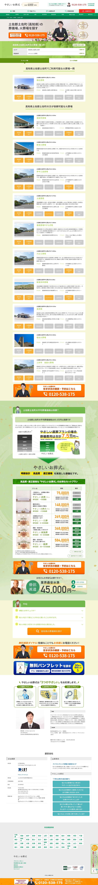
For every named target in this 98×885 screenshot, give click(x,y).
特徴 (13, 11)
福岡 (33, 847)
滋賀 (15, 843)
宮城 (33, 836)
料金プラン (33, 11)
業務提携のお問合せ (18, 867)
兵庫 (33, 843)
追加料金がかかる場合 (76, 556)
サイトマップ (16, 869)
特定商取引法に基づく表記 (20, 863)
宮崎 (63, 847)
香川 (15, 847)
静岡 (68, 839)
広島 (68, 843)
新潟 (27, 839)
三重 (80, 839)
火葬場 (17, 14)
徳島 (80, 843)
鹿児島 (68, 847)
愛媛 (21, 847)
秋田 (39, 836)
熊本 (51, 847)
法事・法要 (26, 14)
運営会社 (90, 14)
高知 (27, 847)
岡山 (63, 843)
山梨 (51, 839)
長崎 (45, 847)
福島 (51, 836)
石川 (39, 839)
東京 (15, 839)
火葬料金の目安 (77, 551)
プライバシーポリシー (19, 861)
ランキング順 (24, 60)
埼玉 (74, 836)
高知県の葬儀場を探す (51, 631)
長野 (57, 839)
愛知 (74, 839)
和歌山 (45, 843)
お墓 (35, 14)
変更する (81, 49)
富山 (33, 839)
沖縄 (74, 847)
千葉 (80, 836)
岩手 (27, 836)
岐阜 (63, 839)
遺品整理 (53, 14)
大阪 (27, 843)
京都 (21, 843)
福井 (45, 839)
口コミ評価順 (73, 60)
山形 (45, 836)
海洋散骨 (44, 14)
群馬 (68, 836)
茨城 (57, 836)
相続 (63, 14)
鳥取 (51, 843)
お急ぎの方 (88, 11)
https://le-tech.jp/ (23, 774)
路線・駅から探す (79, 45)
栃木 (63, 836)
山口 (74, 843)
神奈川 (21, 839)
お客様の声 (52, 11)
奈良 (39, 843)
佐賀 (39, 847)
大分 (57, 847)
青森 (21, 836)
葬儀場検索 (70, 11)
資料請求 (81, 14)
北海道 (15, 835)
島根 (57, 843)
